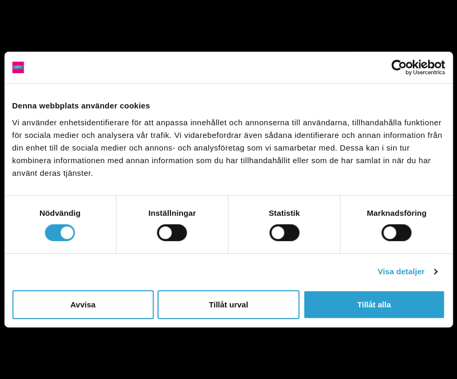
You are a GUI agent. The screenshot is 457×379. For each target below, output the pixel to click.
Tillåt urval (228, 304)
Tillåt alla (374, 304)
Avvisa (83, 304)
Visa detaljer (401, 271)
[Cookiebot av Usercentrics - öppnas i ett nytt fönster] (399, 67)
